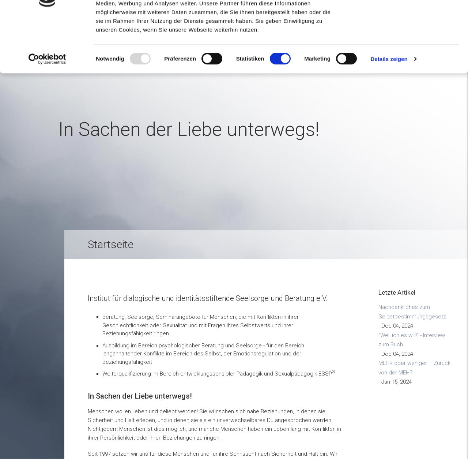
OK (407, 18)
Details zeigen (388, 109)
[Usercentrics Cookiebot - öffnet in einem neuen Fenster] (47, 109)
